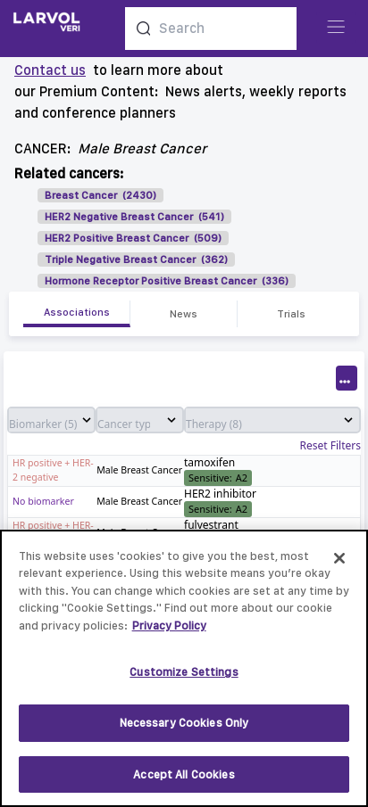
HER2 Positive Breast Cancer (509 (131, 238)
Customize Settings (184, 679)
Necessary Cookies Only (184, 730)
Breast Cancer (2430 (99, 195)
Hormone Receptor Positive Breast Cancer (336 (165, 281)
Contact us (50, 70)
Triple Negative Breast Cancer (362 (134, 259)
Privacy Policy (169, 632)
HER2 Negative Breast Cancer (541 (133, 216)
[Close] (339, 565)
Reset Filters (330, 446)
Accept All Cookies (183, 781)
